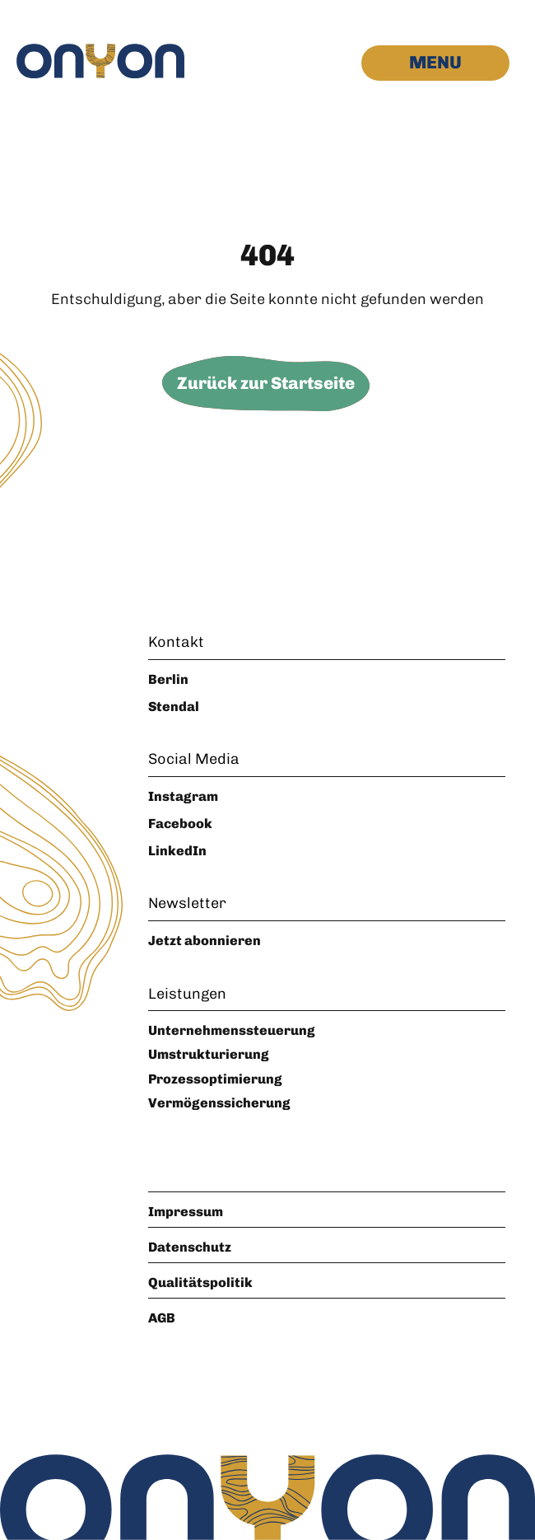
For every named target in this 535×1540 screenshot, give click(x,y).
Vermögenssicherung (219, 1103)
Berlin (168, 679)
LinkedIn (177, 851)
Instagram (183, 796)
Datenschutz (189, 1247)
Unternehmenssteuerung (231, 1030)
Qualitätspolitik (200, 1282)
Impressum (185, 1211)
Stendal (173, 706)
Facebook (180, 823)
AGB (161, 1318)
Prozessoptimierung (215, 1079)
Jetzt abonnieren (204, 940)
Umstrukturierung (208, 1054)
